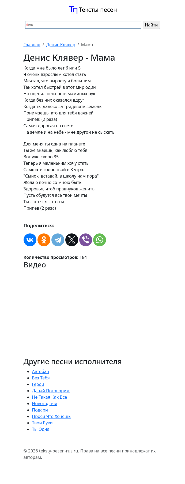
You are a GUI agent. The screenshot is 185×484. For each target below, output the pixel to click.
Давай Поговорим (51, 391)
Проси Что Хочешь (51, 416)
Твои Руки (42, 423)
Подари (40, 410)
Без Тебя (41, 378)
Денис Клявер (60, 45)
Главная (32, 45)
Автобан (40, 371)
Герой (38, 384)
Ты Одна (41, 429)
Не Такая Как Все (49, 397)
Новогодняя (44, 403)
